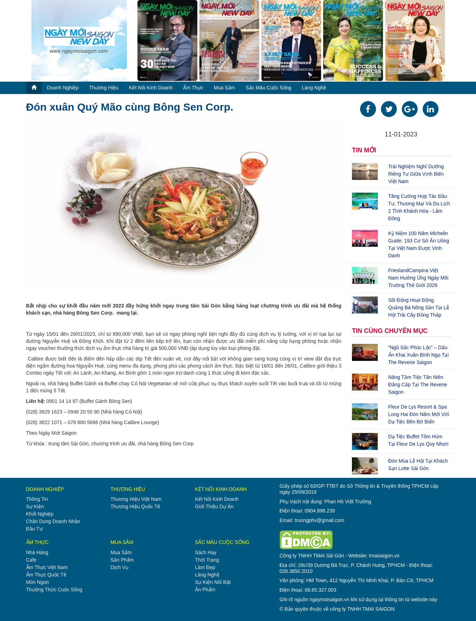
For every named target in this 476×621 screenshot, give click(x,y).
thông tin (37, 499)
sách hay (206, 552)
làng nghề (314, 87)
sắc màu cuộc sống (268, 87)
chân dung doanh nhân (53, 521)
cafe (31, 560)
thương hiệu (103, 87)
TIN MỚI (364, 150)
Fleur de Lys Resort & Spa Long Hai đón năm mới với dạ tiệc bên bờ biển (418, 414)
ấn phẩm (205, 589)
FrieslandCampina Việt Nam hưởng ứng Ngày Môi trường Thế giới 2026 (418, 278)
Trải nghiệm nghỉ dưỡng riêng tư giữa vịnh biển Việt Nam (416, 174)
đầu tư (34, 529)
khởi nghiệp (40, 514)
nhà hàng (37, 552)
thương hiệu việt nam (136, 499)
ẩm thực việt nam (47, 567)
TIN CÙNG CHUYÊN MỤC (390, 330)
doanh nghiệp (63, 87)
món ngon (37, 582)
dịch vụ (120, 567)
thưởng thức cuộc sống (54, 589)
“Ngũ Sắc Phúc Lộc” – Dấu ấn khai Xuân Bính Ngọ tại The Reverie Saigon (418, 355)
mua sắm (224, 87)
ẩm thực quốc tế (46, 575)
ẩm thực (193, 87)
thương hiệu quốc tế (135, 506)
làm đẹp (205, 567)
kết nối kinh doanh (150, 87)
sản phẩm (122, 560)
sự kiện (35, 506)
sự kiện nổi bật (213, 582)
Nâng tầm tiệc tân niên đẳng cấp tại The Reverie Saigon (417, 384)
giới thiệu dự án (214, 506)
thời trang (207, 560)
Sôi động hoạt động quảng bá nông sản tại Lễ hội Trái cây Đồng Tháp (418, 307)
